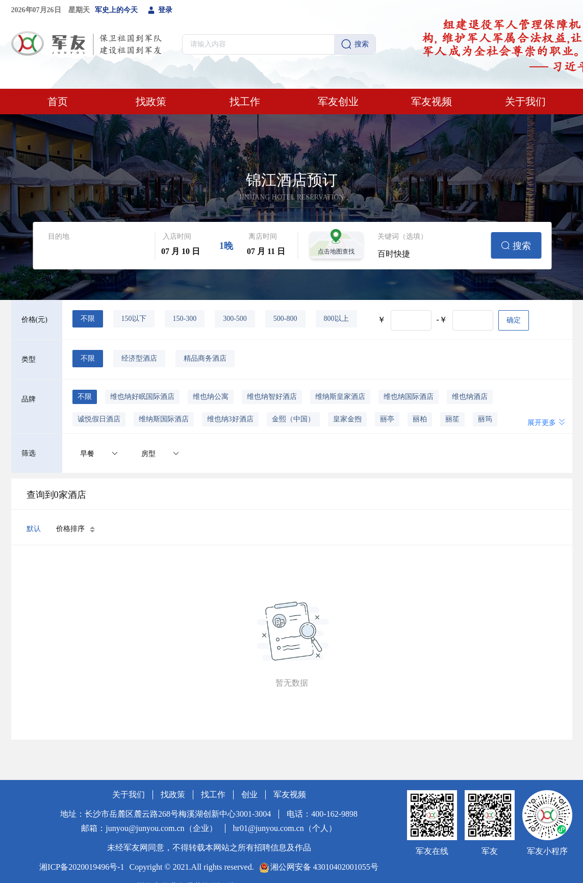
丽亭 (387, 419)
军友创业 (338, 101)
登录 (160, 10)
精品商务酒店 (205, 358)
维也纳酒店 (470, 396)
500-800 (285, 318)
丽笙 (452, 419)
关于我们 (525, 101)
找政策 (151, 101)
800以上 (336, 318)
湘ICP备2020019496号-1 (81, 867)
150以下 (133, 318)
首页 (57, 101)
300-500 (235, 318)
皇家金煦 (347, 419)
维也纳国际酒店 (409, 396)
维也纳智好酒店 (272, 396)
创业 (249, 794)
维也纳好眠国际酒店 (142, 396)
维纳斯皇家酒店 (340, 396)
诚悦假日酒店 (99, 419)
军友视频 (431, 101)
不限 (88, 318)
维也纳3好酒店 (230, 419)
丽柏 (420, 419)
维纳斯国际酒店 (164, 419)
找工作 (245, 101)
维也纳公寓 (211, 396)
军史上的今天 (116, 10)
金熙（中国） (293, 419)
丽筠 (485, 419)
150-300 (185, 318)
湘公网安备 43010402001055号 (324, 867)
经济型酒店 (139, 358)
